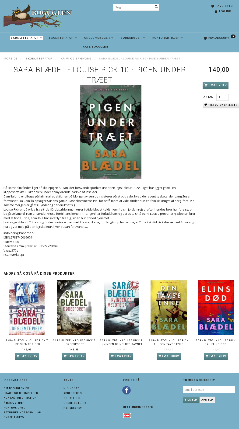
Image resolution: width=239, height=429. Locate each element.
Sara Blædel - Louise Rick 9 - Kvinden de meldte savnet (121, 342)
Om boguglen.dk (16, 388)
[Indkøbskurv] (219, 38)
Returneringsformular (22, 412)
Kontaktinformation (20, 398)
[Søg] (156, 7)
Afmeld (207, 399)
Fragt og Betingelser (21, 393)
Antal (209, 97)
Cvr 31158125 (14, 417)
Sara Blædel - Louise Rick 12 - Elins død (216, 342)
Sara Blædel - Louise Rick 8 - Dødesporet (74, 342)
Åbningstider (14, 403)
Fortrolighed (14, 407)
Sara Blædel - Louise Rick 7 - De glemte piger (27, 342)
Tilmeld (191, 399)
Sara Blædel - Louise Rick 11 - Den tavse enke (169, 342)
